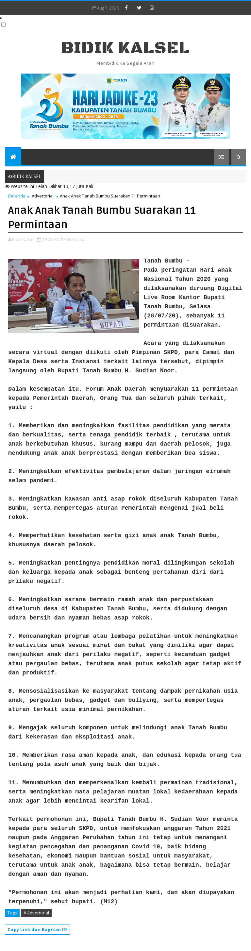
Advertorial (43, 196)
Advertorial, (75, 239)
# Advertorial (36, 913)
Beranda (16, 196)
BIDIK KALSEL (125, 48)
